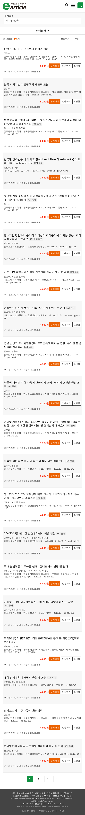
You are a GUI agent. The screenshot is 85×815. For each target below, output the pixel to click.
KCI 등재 (37, 124)
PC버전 (61, 811)
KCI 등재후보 (36, 239)
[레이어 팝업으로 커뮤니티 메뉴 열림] (73, 5)
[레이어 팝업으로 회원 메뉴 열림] (66, 5)
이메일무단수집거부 (47, 811)
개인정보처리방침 (28, 811)
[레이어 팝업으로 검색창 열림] (80, 5)
